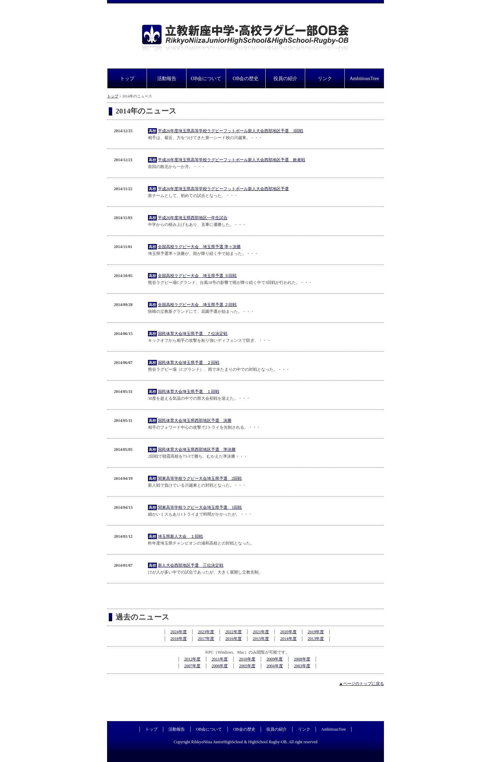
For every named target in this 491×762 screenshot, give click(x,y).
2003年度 (302, 666)
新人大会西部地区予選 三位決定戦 (190, 565)
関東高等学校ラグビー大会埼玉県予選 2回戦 (200, 478)
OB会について (206, 78)
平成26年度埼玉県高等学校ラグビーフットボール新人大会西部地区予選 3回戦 (230, 130)
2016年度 (233, 638)
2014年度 (288, 638)
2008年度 (302, 659)
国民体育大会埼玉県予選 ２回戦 (188, 362)
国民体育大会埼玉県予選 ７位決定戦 (192, 333)
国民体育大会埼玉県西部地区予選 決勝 (195, 420)
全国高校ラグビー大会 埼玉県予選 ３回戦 (197, 275)
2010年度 (247, 659)
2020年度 (288, 631)
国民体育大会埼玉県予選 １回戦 (188, 391)
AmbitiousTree (364, 78)
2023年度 (206, 631)
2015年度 (261, 638)
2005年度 (247, 666)
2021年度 (261, 631)
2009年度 (274, 659)
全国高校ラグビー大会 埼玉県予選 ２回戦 (197, 304)
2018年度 (178, 638)
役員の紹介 (285, 78)
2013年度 (316, 638)
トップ (127, 78)
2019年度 (316, 631)
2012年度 (192, 659)
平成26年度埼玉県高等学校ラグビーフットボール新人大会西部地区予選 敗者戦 (231, 159)
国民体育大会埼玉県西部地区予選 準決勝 (197, 449)
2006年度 (219, 666)
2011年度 (220, 659)
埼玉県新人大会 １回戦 (180, 536)
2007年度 (192, 666)
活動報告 (166, 78)
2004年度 (275, 666)
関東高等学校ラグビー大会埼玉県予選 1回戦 (200, 507)
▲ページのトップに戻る (361, 683)
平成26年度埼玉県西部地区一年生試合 (192, 217)
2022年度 (233, 631)
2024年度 (178, 631)
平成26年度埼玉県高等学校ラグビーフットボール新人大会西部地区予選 (223, 188)
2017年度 (206, 638)
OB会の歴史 (246, 78)
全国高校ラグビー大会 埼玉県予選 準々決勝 (199, 246)
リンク (325, 78)
